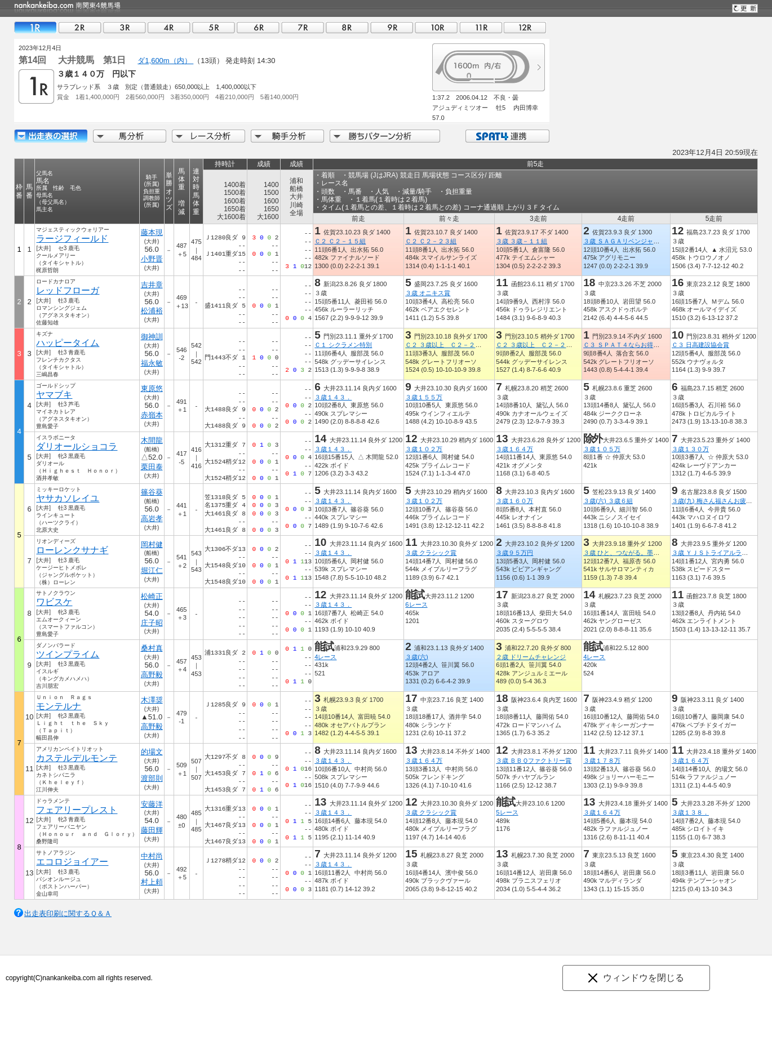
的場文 (152, 752)
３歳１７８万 (601, 760)
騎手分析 (287, 136)
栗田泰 (152, 467)
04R (169, 27)
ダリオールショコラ (76, 446)
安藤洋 (152, 804)
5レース (507, 812)
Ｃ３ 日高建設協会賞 (700, 344)
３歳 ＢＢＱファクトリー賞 (533, 760)
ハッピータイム (67, 343)
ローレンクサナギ (72, 550)
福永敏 (152, 363)
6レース (416, 604)
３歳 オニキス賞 (427, 293)
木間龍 (152, 440)
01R (35, 27)
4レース (325, 656)
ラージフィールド (72, 238)
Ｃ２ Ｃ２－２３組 (430, 241)
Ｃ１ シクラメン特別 (343, 344)
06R (258, 27)
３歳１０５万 (601, 449)
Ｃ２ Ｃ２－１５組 (340, 241)
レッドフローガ (67, 290)
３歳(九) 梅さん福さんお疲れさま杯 (721, 500)
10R (436, 27)
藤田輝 (152, 830)
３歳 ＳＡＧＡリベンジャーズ (624, 241)
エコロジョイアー (72, 861)
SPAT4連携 (506, 136)
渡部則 (152, 778)
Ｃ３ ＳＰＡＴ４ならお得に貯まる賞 (633, 344)
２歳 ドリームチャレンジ (531, 656)
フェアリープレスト (76, 810)
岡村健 (152, 544)
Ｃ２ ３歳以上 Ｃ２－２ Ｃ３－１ (455, 344)
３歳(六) (416, 656)
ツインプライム (67, 654)
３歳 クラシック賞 (430, 552)
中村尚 (152, 856)
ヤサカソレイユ (67, 498)
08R (347, 27)
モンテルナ (58, 706)
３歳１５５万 (423, 397)
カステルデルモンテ (76, 758)
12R (525, 27)
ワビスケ (54, 602)
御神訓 (152, 336)
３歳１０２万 (423, 449)
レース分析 (208, 136)
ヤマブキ (54, 394)
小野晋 (152, 259)
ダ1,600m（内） (165, 60)
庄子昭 (152, 623)
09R (391, 27)
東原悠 (152, 388)
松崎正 (152, 596)
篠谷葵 (152, 492)
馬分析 (129, 136)
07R (302, 27)
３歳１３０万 (690, 449)
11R (480, 27)
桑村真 (152, 648)
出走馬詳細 (50, 136)
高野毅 (152, 674)
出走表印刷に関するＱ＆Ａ (68, 913)
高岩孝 (152, 518)
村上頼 (152, 882)
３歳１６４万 (514, 449)
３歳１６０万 (514, 500)
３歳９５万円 (514, 552)
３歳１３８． (690, 812)
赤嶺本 (152, 415)
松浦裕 (152, 310)
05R (213, 27)
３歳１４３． (333, 397)
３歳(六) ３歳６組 (608, 500)
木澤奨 (152, 700)
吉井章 (152, 285)
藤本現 (152, 232)
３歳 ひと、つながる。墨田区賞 (627, 552)
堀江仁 (152, 570)
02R (80, 27)
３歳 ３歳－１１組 (521, 241)
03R (124, 27)
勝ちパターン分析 (385, 136)
